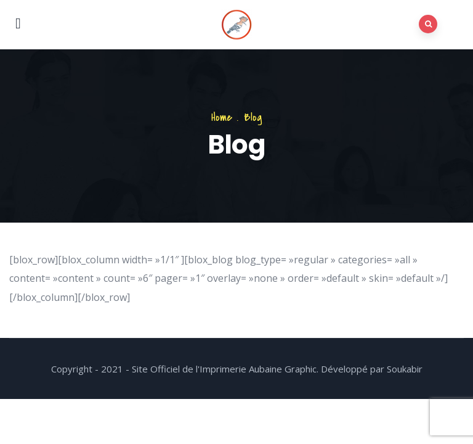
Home (221, 117)
